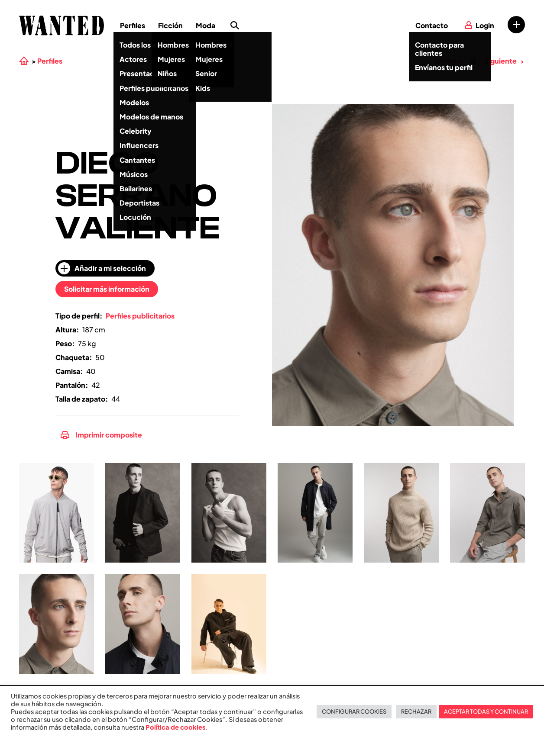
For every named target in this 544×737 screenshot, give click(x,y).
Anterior (445, 60)
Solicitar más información (106, 288)
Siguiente (503, 60)
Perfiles (132, 25)
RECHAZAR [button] (416, 711)
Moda (205, 25)
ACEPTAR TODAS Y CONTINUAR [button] (486, 711)
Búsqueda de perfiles (234, 25)
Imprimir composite (101, 434)
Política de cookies (176, 727)
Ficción (170, 25)
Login (485, 25)
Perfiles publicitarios (140, 315)
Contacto (431, 25)
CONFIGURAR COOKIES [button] (354, 711)
